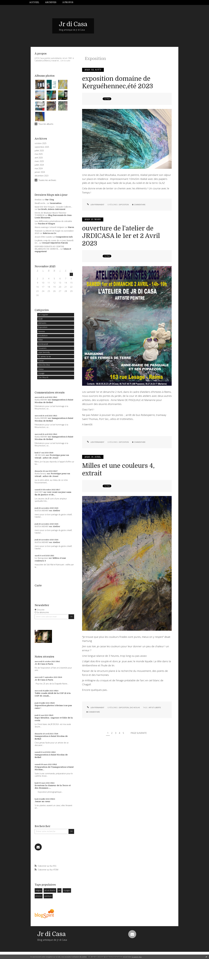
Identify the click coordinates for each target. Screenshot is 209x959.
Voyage (41, 373)
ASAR (40, 319)
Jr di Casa (73, 24)
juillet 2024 (39, 165)
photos (38, 896)
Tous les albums (46, 124)
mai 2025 (39, 154)
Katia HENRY (41, 400)
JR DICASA (40, 455)
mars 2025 (39, 161)
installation (43, 335)
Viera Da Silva (44, 365)
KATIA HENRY (42, 510)
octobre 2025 (40, 143)
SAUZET (39, 492)
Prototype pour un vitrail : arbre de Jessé (52, 456)
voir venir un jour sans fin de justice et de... (53, 493)
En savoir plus (137, 957)
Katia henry (40, 473)
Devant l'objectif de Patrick (55, 243)
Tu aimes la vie (44, 356)
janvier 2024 (40, 172)
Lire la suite (65, 60)
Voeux (41, 369)
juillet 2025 (39, 150)
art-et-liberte (49, 890)
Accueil (34, 2)
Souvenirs (42, 348)
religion (38, 890)
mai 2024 (39, 168)
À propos (67, 2)
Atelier (56, 510)
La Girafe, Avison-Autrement (51, 209)
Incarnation (55, 203)
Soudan (38, 200)
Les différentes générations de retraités (53, 221)
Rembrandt (43, 344)
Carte (38, 585)
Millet (40, 339)
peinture (48, 896)
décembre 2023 (41, 175)
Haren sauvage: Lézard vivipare (49, 227)
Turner (41, 360)
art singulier (43, 314)
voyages (66, 890)
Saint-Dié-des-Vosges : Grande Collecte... (53, 207)
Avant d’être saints (43, 237)
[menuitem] (35, 2)
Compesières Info (64, 237)
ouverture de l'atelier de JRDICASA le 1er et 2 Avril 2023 (121, 236)
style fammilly (44, 352)
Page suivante (139, 732)
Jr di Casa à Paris (44, 664)
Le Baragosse (41, 558)
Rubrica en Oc (49, 233)
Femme (41, 331)
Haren (71, 227)
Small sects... (40, 203)
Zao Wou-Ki (43, 377)
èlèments (42, 323)
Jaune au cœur (42, 801)
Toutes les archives (47, 180)
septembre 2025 (42, 147)
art (59, 890)
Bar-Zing (49, 200)
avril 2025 (39, 157)
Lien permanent (95, 204)
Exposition (42, 327)
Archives (50, 2)
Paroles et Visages (46, 224)
